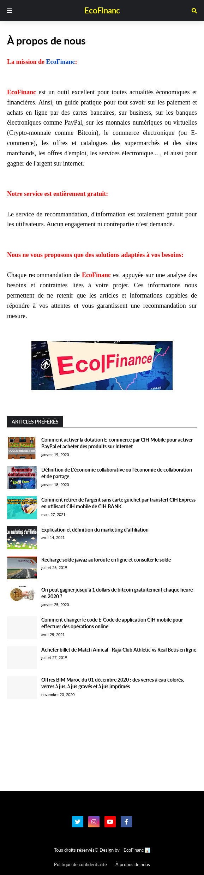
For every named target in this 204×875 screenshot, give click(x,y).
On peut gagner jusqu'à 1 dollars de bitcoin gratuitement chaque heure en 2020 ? (117, 593)
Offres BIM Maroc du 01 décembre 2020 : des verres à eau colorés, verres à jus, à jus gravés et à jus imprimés (112, 683)
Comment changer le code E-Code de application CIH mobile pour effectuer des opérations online (112, 623)
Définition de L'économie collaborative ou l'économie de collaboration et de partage (116, 473)
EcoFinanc (102, 10)
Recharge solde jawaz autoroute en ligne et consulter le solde (106, 560)
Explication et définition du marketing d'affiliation (95, 530)
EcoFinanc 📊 (137, 850)
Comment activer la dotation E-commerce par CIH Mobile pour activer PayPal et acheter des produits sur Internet (117, 443)
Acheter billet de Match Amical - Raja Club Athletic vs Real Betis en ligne (118, 650)
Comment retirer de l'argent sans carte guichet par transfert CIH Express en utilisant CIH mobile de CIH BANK (118, 503)
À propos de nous (132, 864)
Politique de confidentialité (80, 864)
